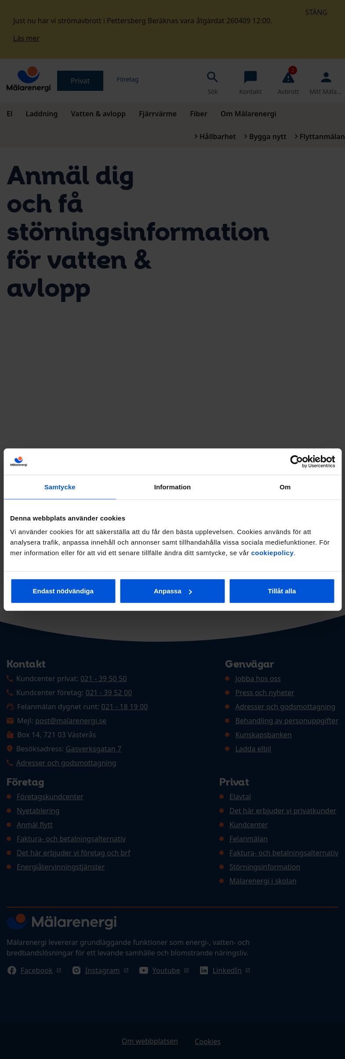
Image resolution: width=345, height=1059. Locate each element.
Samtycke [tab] (60, 486)
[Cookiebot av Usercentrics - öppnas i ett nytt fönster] (296, 461)
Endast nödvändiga (63, 591)
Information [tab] (172, 486)
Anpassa (173, 591)
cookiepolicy (272, 552)
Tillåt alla (282, 591)
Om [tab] (285, 486)
